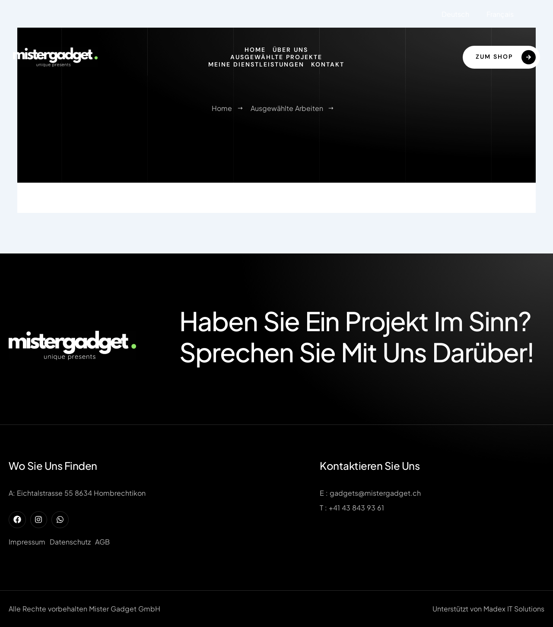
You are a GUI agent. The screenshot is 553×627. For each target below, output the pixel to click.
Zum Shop (506, 57)
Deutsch (455, 14)
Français (500, 14)
